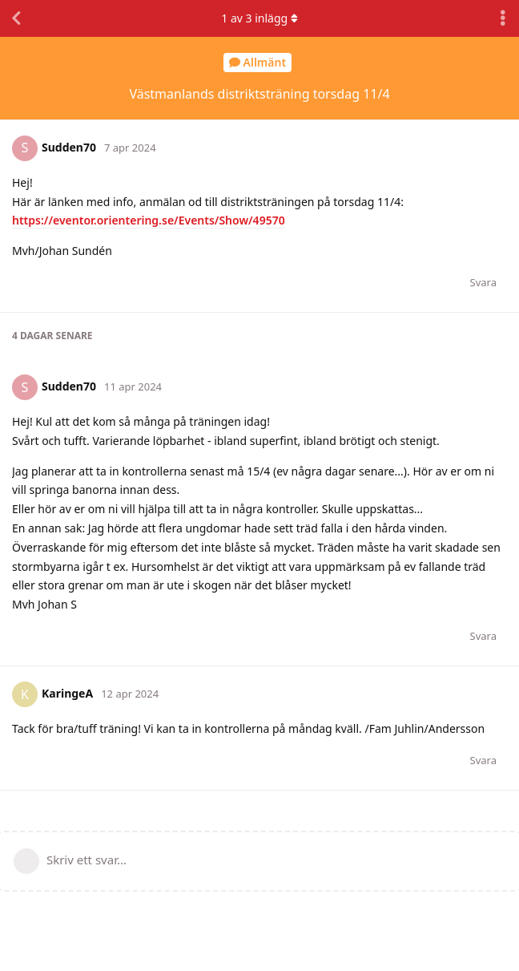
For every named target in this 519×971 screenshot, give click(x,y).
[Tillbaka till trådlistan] (16, 18)
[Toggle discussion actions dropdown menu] (503, 18)
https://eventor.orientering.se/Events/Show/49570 (148, 220)
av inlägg (259, 18)
